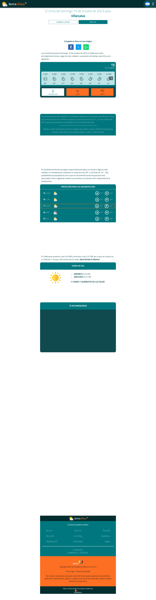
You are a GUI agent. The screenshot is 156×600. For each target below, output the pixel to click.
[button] (153, 3)
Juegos (107, 541)
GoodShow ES (51, 541)
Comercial (73, 552)
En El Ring (78, 536)
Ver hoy (93, 22)
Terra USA (50, 536)
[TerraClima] (147, 4)
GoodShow (105, 536)
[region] (78, 32)
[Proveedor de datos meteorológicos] (78, 591)
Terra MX (106, 530)
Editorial (84, 552)
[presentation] (111, 78)
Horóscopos (78, 541)
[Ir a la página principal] (14, 3)
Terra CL (49, 530)
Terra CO (78, 530)
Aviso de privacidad (83, 571)
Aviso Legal (70, 571)
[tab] (53, 92)
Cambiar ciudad (63, 22)
